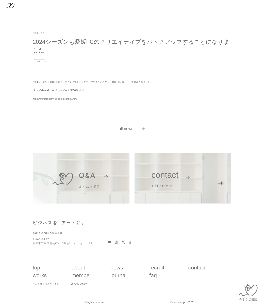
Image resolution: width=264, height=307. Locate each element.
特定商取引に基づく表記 (46, 284)
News (39, 61)
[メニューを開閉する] (252, 5)
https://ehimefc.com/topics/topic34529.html (55, 99)
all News (132, 128)
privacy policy (79, 283)
